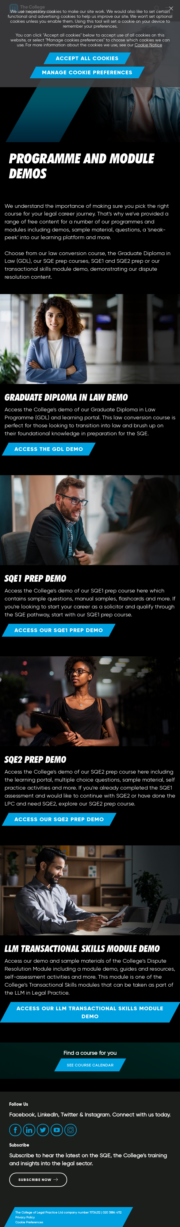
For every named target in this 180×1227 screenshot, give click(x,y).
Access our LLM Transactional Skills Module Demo (90, 1012)
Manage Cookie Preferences (87, 72)
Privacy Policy (25, 1217)
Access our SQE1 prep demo (58, 630)
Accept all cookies (87, 58)
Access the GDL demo (48, 448)
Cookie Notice (148, 45)
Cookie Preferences (29, 1222)
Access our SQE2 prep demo (59, 819)
